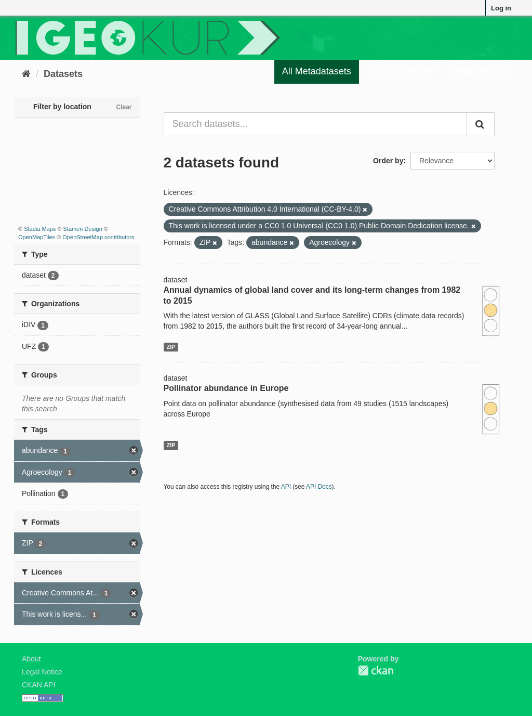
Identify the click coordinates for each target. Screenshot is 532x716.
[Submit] (481, 124)
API (286, 486)
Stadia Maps (40, 229)
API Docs (319, 486)
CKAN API (39, 685)
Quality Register (401, 71)
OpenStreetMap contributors (98, 237)
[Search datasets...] (316, 124)
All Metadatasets (316, 71)
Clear (123, 107)
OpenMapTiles (36, 237)
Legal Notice (42, 672)
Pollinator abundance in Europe (226, 388)
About (31, 659)
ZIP (171, 347)
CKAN (375, 670)
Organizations (480, 71)
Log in (501, 8)
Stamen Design (82, 229)
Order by (388, 161)
